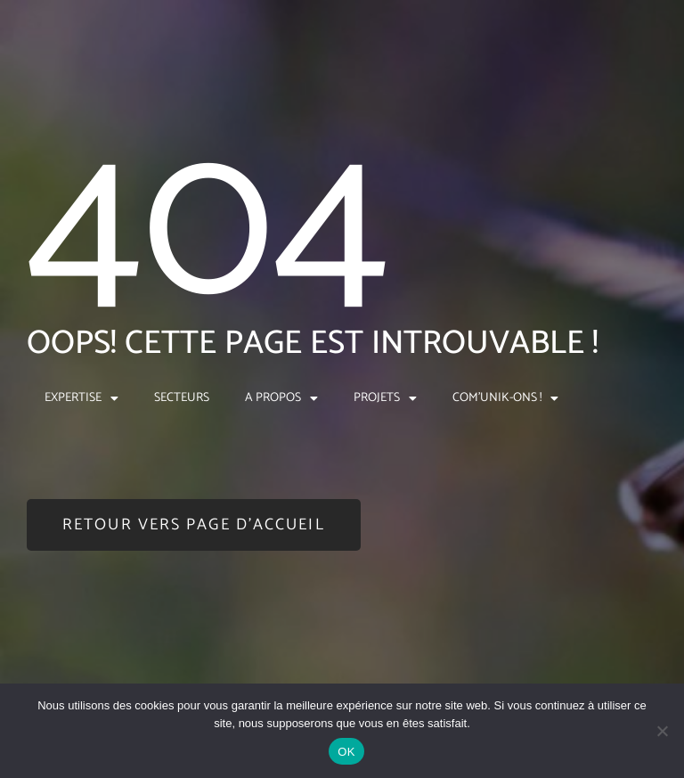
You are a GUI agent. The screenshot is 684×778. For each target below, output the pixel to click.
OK (346, 751)
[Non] (662, 731)
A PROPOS (281, 398)
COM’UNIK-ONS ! (505, 398)
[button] (194, 525)
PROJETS (385, 398)
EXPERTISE (81, 398)
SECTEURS (181, 398)
